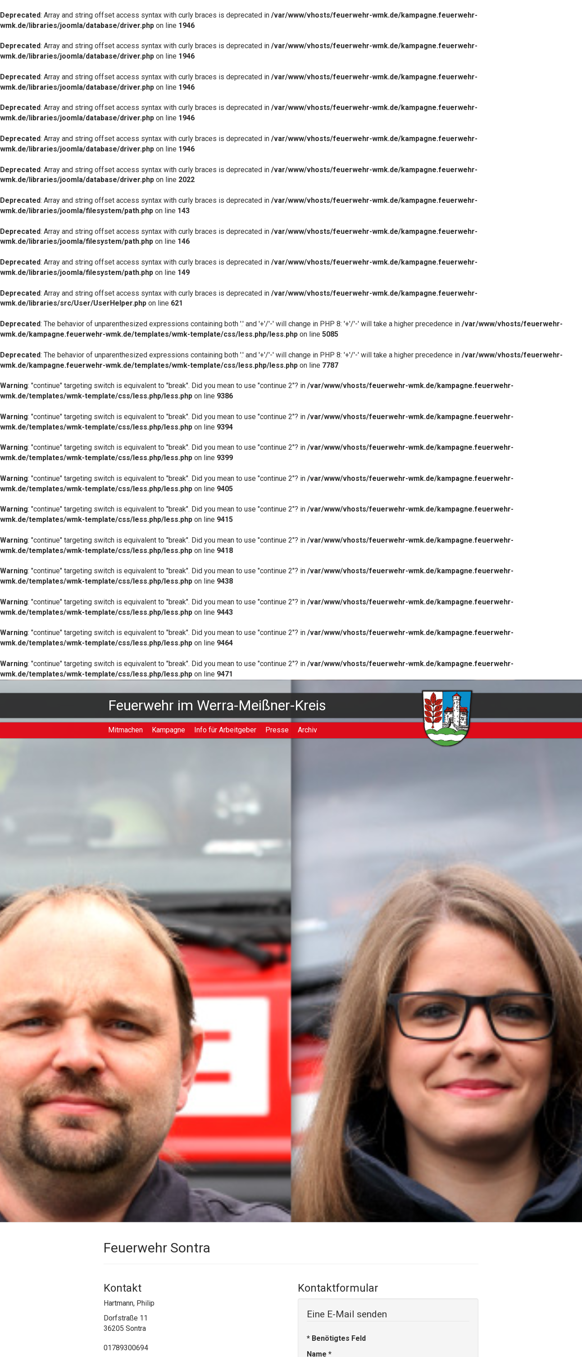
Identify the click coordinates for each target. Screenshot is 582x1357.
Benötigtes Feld (336, 1338)
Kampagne (168, 730)
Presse (277, 730)
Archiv (307, 730)
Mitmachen (125, 730)
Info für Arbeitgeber (225, 730)
